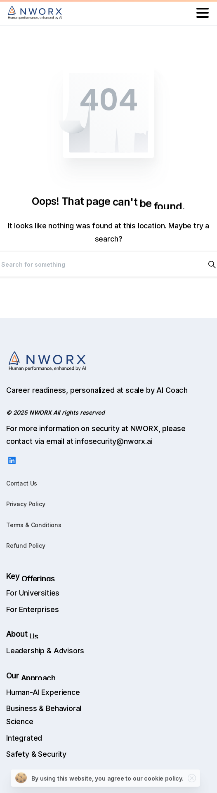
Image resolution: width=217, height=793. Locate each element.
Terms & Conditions (33, 524)
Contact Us (21, 483)
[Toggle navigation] (202, 13)
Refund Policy (25, 545)
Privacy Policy (25, 503)
